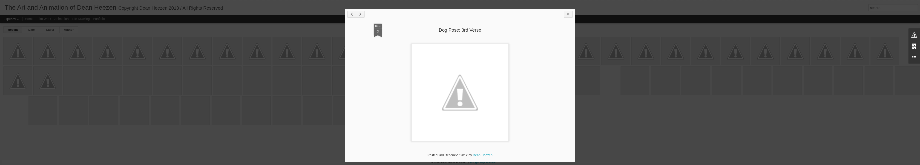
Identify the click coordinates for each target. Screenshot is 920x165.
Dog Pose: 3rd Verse (460, 30)
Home (29, 19)
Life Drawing (81, 19)
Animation (61, 19)
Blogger (474, 162)
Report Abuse (488, 162)
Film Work (44, 19)
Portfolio (99, 19)
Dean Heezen (483, 155)
